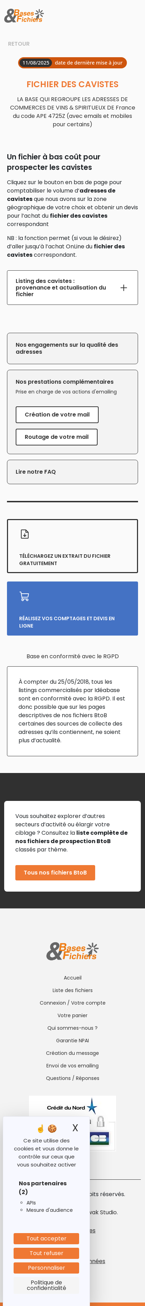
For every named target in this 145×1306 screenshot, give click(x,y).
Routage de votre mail (57, 437)
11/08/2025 (35, 62)
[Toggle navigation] (135, 16)
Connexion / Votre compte (73, 1002)
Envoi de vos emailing (72, 1065)
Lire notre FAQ (36, 472)
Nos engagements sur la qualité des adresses (67, 348)
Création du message (72, 1053)
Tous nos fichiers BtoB (55, 873)
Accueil (73, 977)
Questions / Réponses (72, 1078)
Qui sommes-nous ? (72, 1027)
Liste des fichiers (73, 990)
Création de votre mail (57, 415)
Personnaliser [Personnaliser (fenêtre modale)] (46, 1268)
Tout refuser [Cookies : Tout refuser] (46, 1253)
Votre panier (72, 1015)
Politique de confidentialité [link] (46, 1285)
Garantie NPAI (72, 1040)
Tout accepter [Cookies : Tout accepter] (46, 1238)
